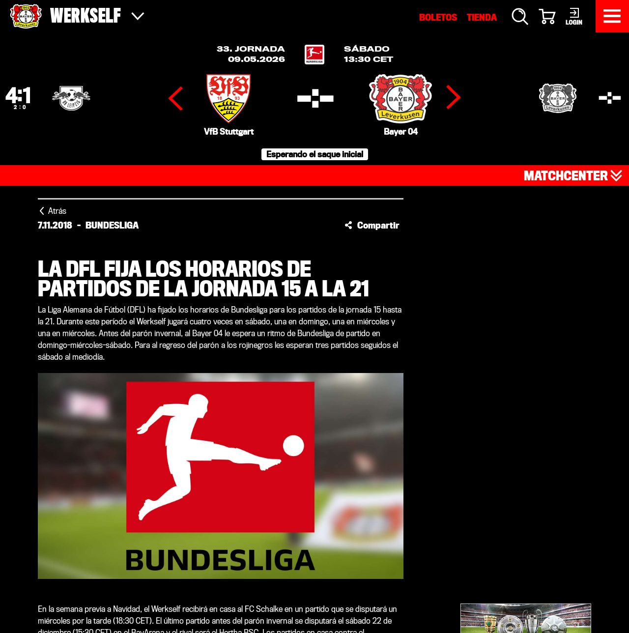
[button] (372, 225)
